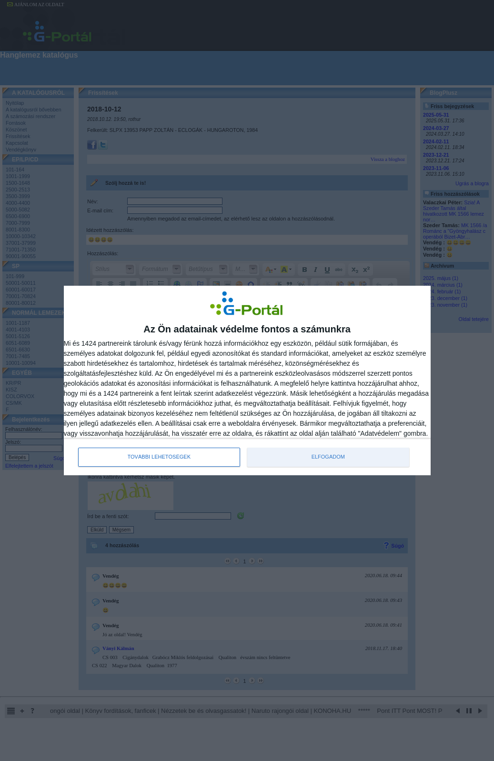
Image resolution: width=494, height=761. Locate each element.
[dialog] (247, 380)
